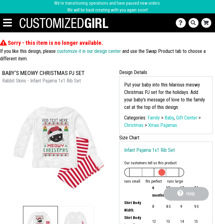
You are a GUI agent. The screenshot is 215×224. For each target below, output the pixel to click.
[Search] (195, 23)
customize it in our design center (89, 51)
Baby (169, 118)
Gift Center (186, 118)
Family (153, 118)
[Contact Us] (182, 23)
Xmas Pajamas (162, 125)
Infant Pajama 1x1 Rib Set (149, 150)
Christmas (133, 125)
